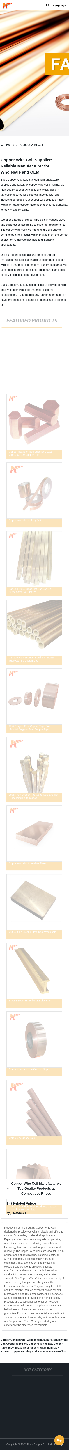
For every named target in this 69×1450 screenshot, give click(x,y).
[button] (40, 5)
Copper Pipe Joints (40, 1343)
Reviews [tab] (16, 1213)
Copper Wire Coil (31, 144)
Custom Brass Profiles (52, 1351)
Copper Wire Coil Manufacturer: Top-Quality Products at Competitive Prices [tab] (34, 1188)
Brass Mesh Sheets (27, 1347)
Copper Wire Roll (16, 1343)
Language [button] (59, 5)
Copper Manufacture (39, 1339)
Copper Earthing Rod (24, 1351)
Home (10, 144)
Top (59, 1440)
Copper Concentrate (13, 1339)
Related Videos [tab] (22, 1203)
